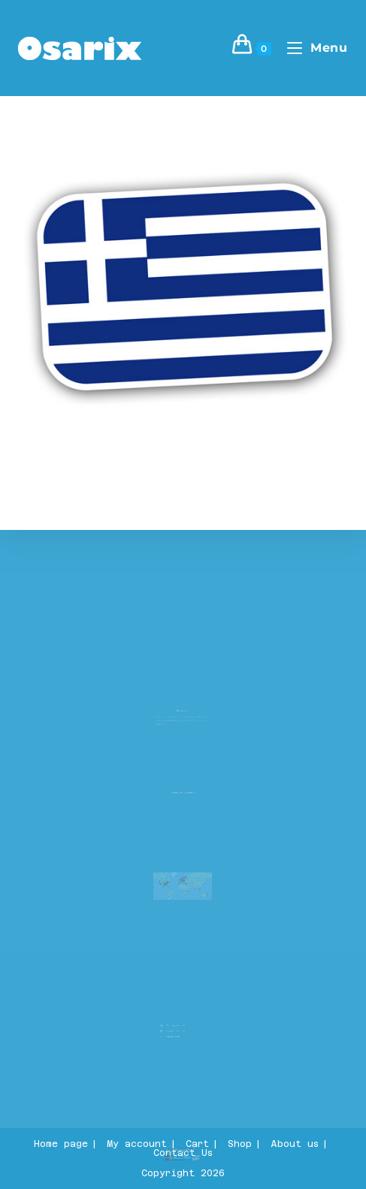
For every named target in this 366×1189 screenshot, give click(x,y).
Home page (61, 1144)
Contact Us (183, 1153)
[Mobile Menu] (312, 48)
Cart (197, 1144)
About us (295, 1144)
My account (137, 1144)
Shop (240, 1144)
